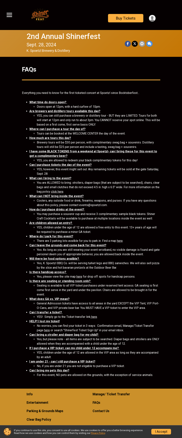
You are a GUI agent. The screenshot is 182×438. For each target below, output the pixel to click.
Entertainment (37, 402)
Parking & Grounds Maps (45, 411)
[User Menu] (152, 18)
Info (30, 394)
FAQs (96, 402)
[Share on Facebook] (128, 44)
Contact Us (101, 411)
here (120, 241)
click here (57, 191)
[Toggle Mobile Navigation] (9, 15)
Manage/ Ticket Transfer (111, 394)
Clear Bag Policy (39, 419)
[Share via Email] (142, 44)
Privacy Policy (98, 433)
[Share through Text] (149, 44)
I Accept (161, 432)
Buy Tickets (125, 18)
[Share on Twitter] (135, 44)
